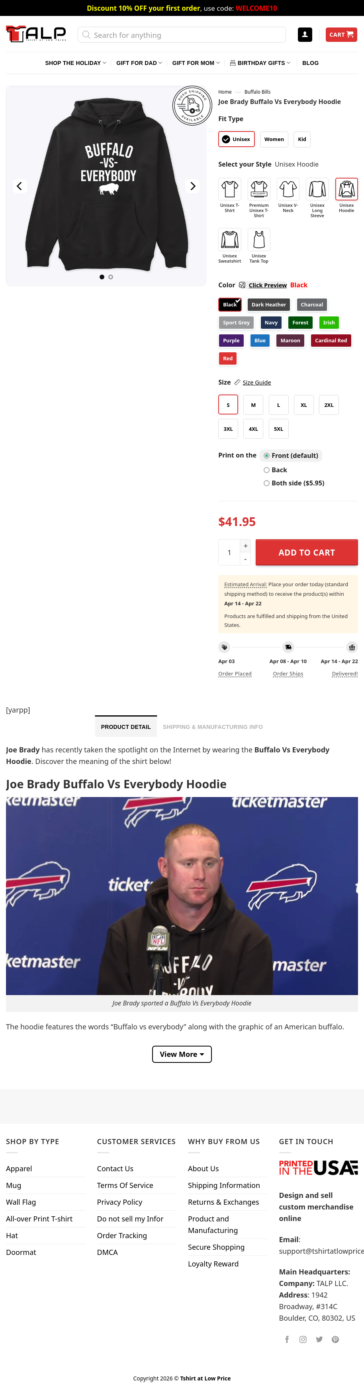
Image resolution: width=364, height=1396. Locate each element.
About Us (203, 1168)
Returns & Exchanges (223, 1202)
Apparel (19, 1168)
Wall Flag (21, 1202)
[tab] (126, 726)
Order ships (288, 673)
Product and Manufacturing (213, 1224)
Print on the (237, 455)
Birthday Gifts (260, 63)
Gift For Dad (139, 63)
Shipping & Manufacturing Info (213, 727)
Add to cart (306, 552)
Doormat (21, 1252)
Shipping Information (224, 1185)
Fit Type (230, 118)
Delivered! (345, 673)
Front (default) (291, 455)
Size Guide (257, 382)
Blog (310, 63)
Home (224, 91)
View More (178, 1054)
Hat (12, 1235)
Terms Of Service (125, 1185)
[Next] (192, 186)
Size (244, 382)
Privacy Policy (120, 1202)
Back (275, 469)
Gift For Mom (196, 63)
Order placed (235, 673)
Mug (14, 1185)
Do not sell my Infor (130, 1218)
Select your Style (245, 164)
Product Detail (126, 727)
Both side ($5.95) (294, 483)
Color (252, 285)
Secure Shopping (216, 1247)
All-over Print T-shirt (39, 1218)
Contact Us (115, 1168)
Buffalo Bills (257, 91)
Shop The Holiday (75, 63)
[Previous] (20, 186)
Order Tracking (122, 1235)
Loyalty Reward (213, 1263)
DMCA (107, 1252)
